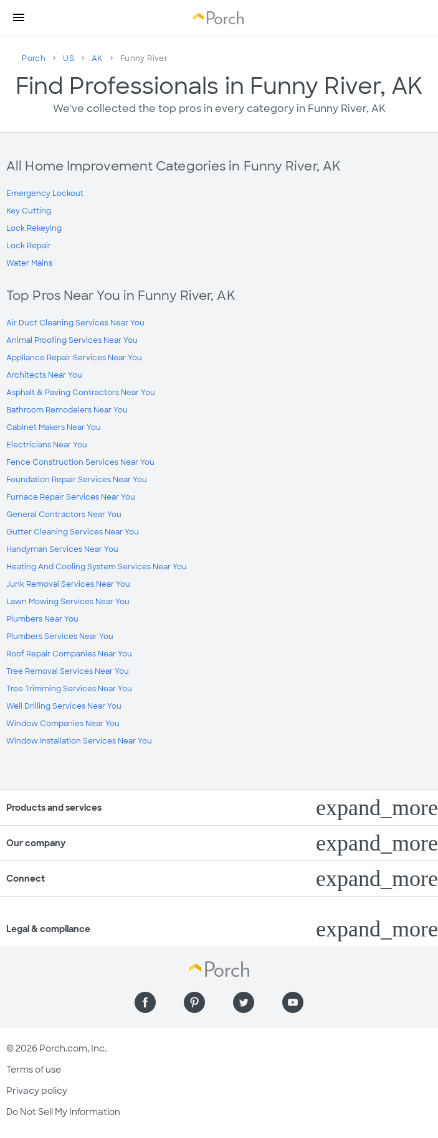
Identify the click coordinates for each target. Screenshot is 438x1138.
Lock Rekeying (34, 228)
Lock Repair (28, 246)
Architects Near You (44, 375)
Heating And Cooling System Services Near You (96, 567)
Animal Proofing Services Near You (72, 340)
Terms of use (33, 1069)
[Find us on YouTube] (292, 1002)
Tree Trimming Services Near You (69, 689)
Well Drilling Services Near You (63, 706)
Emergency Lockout (44, 193)
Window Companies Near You (63, 724)
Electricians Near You (46, 445)
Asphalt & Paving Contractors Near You (80, 393)
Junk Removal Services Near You (68, 584)
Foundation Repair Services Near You (76, 480)
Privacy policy (36, 1090)
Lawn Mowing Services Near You (68, 602)
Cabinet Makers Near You (53, 427)
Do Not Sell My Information (63, 1111)
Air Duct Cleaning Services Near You (75, 323)
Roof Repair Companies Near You (69, 654)
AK (97, 58)
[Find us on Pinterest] (194, 1002)
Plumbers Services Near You (59, 636)
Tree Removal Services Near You (67, 671)
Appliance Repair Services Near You (74, 358)
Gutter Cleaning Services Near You (72, 532)
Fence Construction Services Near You (80, 462)
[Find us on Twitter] (243, 1002)
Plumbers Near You (42, 619)
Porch (33, 58)
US (68, 58)
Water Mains (29, 263)
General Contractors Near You (63, 515)
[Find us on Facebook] (145, 1002)
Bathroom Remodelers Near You (67, 410)
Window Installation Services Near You (79, 741)
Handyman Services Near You (62, 549)
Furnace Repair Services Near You (70, 497)
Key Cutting (28, 211)
